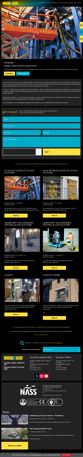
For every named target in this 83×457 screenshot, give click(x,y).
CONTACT (31, 452)
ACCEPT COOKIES (66, 455)
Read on (13, 216)
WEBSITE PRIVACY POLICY (19, 452)
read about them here (36, 455)
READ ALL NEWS (14, 445)
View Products (23, 73)
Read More (9, 73)
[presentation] (16, 152)
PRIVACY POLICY (6, 452)
